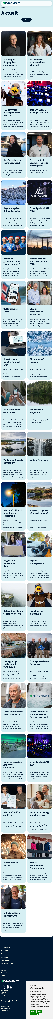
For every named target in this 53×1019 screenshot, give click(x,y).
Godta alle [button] (33, 1011)
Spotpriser (5, 944)
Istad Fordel (4, 970)
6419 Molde (3, 993)
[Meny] (48, 3)
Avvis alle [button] (39, 1011)
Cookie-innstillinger (4, 1012)
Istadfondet (4, 972)
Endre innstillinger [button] (34, 1014)
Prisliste (3, 975)
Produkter (4, 950)
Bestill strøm (5, 947)
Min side (4, 954)
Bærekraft (4, 957)
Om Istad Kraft (6, 960)
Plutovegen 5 (4, 992)
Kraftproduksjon (7, 964)
